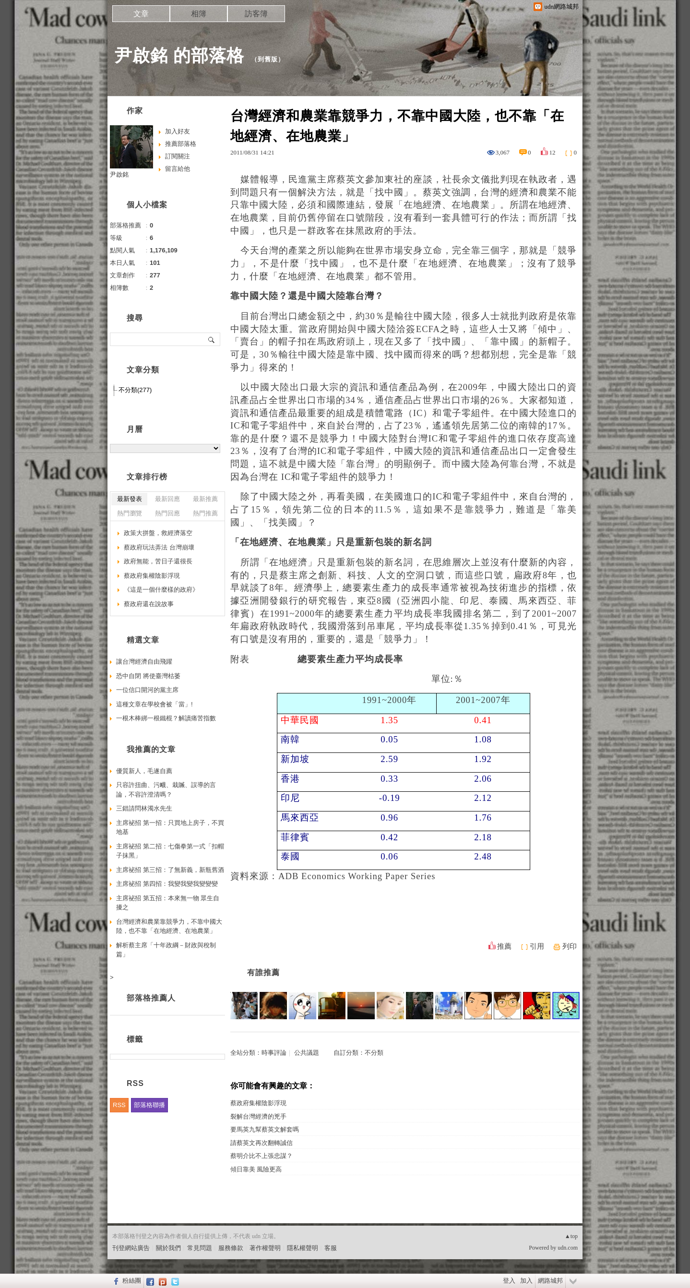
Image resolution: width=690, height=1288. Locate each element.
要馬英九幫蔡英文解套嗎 (264, 1129)
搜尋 (211, 339)
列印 (569, 946)
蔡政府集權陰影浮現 (258, 1103)
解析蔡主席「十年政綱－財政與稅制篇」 (166, 950)
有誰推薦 (263, 972)
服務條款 (230, 1248)
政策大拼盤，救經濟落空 (158, 533)
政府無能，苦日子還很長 (158, 561)
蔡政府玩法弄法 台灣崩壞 (159, 547)
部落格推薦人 (151, 998)
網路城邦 (550, 1280)
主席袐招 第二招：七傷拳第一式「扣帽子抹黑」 (170, 851)
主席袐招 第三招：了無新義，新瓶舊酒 (170, 869)
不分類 (374, 1052)
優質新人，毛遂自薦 (144, 771)
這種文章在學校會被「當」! (154, 704)
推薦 (504, 946)
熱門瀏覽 (129, 513)
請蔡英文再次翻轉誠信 (261, 1142)
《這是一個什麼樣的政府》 (161, 589)
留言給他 (177, 168)
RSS (119, 1105)
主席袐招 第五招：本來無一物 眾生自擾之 (167, 902)
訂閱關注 (177, 156)
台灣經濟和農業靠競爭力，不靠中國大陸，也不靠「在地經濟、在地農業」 (169, 926)
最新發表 (129, 498)
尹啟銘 (119, 174)
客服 (330, 1248)
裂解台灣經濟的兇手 (258, 1116)
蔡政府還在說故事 (149, 604)
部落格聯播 (149, 1105)
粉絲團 (131, 1280)
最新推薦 (205, 498)
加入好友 (177, 131)
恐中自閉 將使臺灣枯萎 (148, 676)
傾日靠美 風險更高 (256, 1169)
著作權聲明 (265, 1248)
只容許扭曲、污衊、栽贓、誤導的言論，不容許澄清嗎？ (166, 789)
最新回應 (167, 498)
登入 (509, 1280)
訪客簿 (256, 14)
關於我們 (168, 1248)
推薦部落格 (180, 143)
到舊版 (268, 59)
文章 (141, 14)
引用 (537, 946)
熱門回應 (167, 513)
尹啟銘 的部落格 (179, 55)
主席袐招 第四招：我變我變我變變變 (167, 883)
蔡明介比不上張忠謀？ (261, 1155)
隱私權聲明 (302, 1248)
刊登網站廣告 (131, 1248)
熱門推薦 (205, 513)
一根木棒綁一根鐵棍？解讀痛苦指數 (166, 718)
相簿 (198, 14)
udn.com (568, 1247)
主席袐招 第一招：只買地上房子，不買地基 (170, 827)
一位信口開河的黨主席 (147, 689)
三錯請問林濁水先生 (144, 808)
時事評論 (274, 1052)
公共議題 (306, 1052)
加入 (526, 1280)
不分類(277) (135, 390)
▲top (571, 1236)
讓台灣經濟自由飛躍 (144, 661)
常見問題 (199, 1248)
